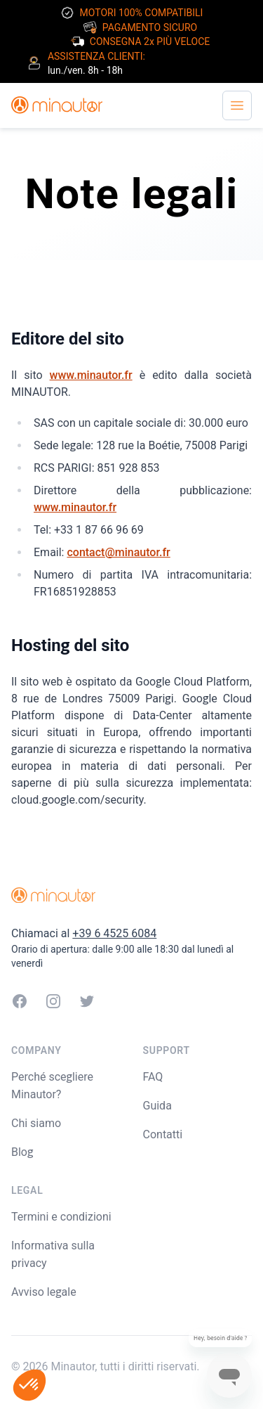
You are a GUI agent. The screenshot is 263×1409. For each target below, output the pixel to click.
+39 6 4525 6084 (114, 933)
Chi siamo (36, 1123)
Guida (157, 1105)
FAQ (153, 1076)
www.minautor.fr (91, 375)
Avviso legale (43, 1292)
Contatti (163, 1134)
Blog (22, 1152)
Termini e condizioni (61, 1216)
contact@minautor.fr (118, 552)
